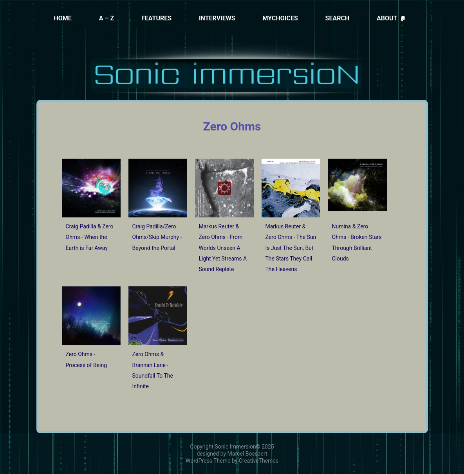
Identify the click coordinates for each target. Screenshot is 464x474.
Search (337, 18)
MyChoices (280, 18)
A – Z (106, 18)
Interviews (217, 18)
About (391, 18)
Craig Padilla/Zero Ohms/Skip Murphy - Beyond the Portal (157, 237)
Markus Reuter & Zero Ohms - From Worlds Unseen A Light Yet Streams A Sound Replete (223, 247)
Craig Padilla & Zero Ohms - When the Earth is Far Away (90, 237)
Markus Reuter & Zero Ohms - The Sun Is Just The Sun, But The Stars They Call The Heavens (290, 247)
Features (156, 18)
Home (63, 18)
